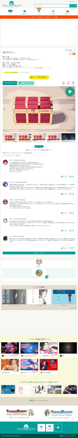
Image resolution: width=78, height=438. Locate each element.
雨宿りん (12, 218)
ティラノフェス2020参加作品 (11, 72)
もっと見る (72, 308)
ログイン (73, 1)
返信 (72, 176)
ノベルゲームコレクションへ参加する (12, 155)
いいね (64, 176)
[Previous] (4, 109)
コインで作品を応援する (39, 77)
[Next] (73, 109)
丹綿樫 (11, 199)
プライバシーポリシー (71, 435)
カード (10, 13)
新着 (53, 13)
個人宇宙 (12, 182)
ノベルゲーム (22, 72)
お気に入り (24, 13)
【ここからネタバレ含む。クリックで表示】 (20, 208)
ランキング (68, 13)
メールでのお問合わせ (49, 427)
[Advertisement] (39, 32)
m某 (11, 236)
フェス (39, 13)
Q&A (41, 427)
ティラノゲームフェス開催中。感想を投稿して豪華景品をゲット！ (39, 17)
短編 (27, 72)
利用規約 (61, 435)
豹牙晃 (11, 160)
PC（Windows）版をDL (26, 83)
